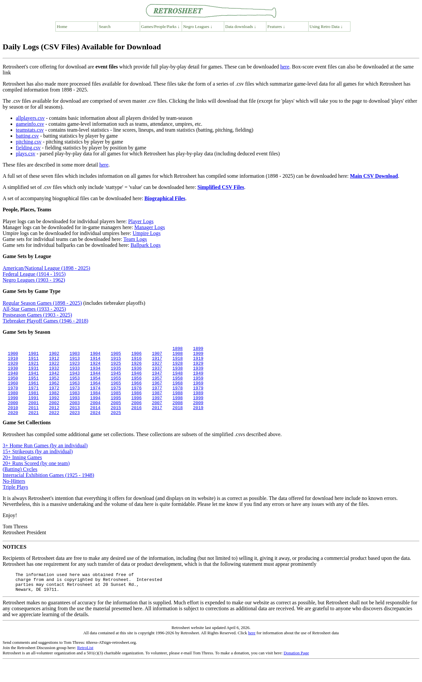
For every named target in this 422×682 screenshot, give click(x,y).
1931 (33, 373)
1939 (198, 373)
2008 (177, 414)
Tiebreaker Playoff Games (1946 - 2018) (45, 321)
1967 (157, 391)
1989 (198, 403)
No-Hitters (14, 495)
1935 (116, 373)
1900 (13, 355)
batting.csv (27, 136)
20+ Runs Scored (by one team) (36, 477)
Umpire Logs (147, 233)
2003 (75, 414)
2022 (54, 426)
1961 (33, 391)
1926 (136, 367)
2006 (136, 414)
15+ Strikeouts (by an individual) (38, 465)
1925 (116, 367)
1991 (33, 408)
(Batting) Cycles (20, 483)
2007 (157, 414)
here (284, 66)
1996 (136, 408)
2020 (13, 426)
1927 (157, 367)
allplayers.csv (30, 118)
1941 (33, 379)
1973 (75, 397)
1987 (157, 403)
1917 (157, 361)
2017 (157, 420)
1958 (177, 385)
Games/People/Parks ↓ (160, 26)
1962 (54, 391)
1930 (13, 373)
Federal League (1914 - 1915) (34, 274)
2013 (75, 420)
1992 (54, 408)
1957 (157, 385)
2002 (54, 414)
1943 (75, 379)
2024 (95, 426)
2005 (116, 414)
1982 (54, 403)
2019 (198, 420)
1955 (116, 385)
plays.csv (25, 153)
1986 (136, 403)
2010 (13, 420)
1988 (177, 403)
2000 (13, 414)
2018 (177, 420)
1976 (136, 397)
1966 (136, 391)
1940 (13, 379)
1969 (198, 391)
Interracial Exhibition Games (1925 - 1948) (48, 489)
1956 (136, 385)
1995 (116, 408)
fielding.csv (28, 147)
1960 (13, 391)
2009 (198, 414)
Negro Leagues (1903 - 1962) (34, 280)
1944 (95, 379)
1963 (75, 391)
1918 (177, 361)
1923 (75, 367)
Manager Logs (149, 227)
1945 (116, 379)
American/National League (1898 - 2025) (46, 268)
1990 (13, 408)
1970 (13, 397)
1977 (157, 397)
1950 (13, 385)
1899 (198, 349)
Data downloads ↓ (240, 26)
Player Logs (141, 221)
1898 (177, 349)
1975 (116, 397)
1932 (54, 373)
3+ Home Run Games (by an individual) (45, 459)
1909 (198, 355)
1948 (177, 379)
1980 (13, 403)
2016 (136, 420)
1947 (157, 379)
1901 (33, 355)
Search (104, 26)
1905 (116, 355)
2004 (95, 414)
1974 (95, 397)
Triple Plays (15, 501)
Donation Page (296, 670)
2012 (54, 420)
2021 (33, 426)
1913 (75, 361)
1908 (177, 355)
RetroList (85, 665)
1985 (116, 403)
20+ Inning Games (22, 471)
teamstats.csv (30, 130)
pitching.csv (29, 141)
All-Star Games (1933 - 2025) (34, 309)
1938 (177, 373)
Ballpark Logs (146, 245)
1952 (54, 385)
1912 (54, 361)
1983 (75, 403)
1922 (54, 367)
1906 (136, 355)
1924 (95, 367)
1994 (95, 408)
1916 (136, 361)
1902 (54, 355)
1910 (13, 361)
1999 (198, 408)
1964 (95, 391)
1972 (54, 397)
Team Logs (135, 239)
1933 (75, 373)
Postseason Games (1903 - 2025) (37, 315)
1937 (157, 373)
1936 (136, 373)
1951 (33, 385)
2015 (116, 420)
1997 (157, 408)
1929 (198, 367)
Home (62, 26)
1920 (13, 367)
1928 (177, 367)
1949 (198, 379)
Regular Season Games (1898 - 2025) (42, 303)
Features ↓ (276, 26)
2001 (33, 414)
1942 (54, 379)
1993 (75, 408)
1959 (198, 385)
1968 (177, 391)
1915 (116, 361)
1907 (157, 355)
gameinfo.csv (30, 124)
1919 (198, 361)
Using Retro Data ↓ (326, 26)
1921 (33, 367)
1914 (95, 361)
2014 (95, 420)
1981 (33, 403)
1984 (95, 403)
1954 (95, 385)
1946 (136, 379)
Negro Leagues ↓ (198, 26)
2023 (75, 426)
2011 (33, 420)
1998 (177, 408)
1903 (75, 355)
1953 (75, 385)
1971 (33, 397)
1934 (95, 373)
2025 (116, 426)
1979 (198, 397)
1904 (95, 355)
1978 (177, 397)
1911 (33, 361)
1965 (116, 391)
